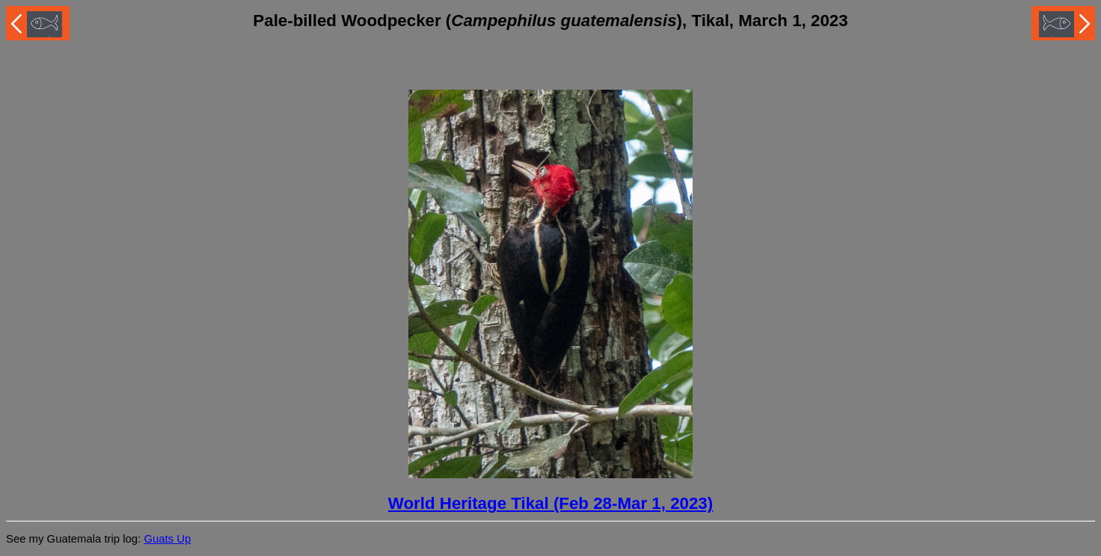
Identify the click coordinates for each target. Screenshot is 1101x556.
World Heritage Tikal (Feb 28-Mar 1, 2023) (550, 503)
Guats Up (167, 539)
